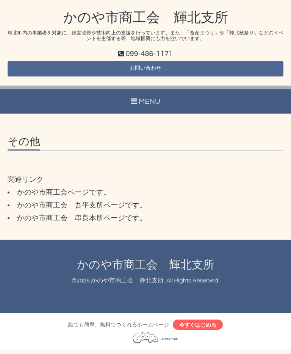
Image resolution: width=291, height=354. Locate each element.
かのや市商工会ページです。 (64, 195)
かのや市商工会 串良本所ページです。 (82, 221)
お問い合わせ (145, 70)
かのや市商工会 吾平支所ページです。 (82, 208)
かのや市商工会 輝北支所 (145, 18)
